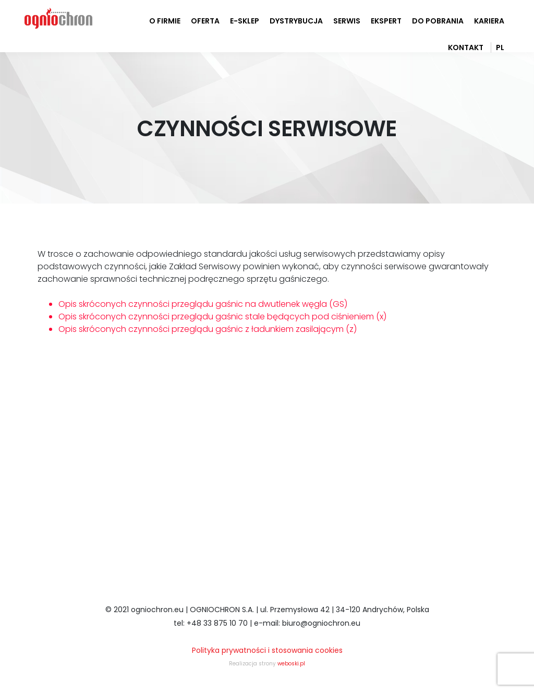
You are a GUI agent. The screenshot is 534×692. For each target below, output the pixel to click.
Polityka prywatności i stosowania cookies (267, 650)
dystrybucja (296, 21)
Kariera (489, 21)
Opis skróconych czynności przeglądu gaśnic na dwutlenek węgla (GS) (202, 304)
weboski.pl (291, 663)
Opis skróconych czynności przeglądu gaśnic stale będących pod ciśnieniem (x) (222, 317)
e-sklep (244, 21)
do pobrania (438, 21)
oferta (205, 21)
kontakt (465, 47)
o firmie (164, 21)
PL (500, 47)
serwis (346, 21)
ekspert (386, 21)
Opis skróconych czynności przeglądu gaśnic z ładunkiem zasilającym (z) (207, 329)
